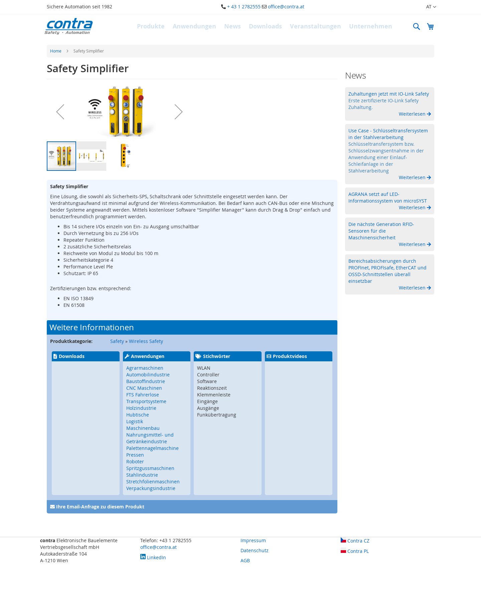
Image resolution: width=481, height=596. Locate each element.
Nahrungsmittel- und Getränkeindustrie (150, 438)
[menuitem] (151, 26)
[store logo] (68, 26)
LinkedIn (153, 557)
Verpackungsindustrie (150, 488)
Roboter (135, 461)
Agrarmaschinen (144, 368)
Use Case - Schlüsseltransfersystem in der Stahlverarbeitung (388, 133)
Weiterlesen (413, 114)
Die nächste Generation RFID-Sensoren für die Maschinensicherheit (381, 231)
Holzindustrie (141, 408)
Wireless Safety (146, 341)
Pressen (135, 455)
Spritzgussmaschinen (150, 468)
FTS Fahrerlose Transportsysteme (146, 397)
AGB (245, 560)
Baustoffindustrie (145, 381)
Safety (117, 341)
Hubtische (137, 414)
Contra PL (355, 551)
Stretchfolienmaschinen (153, 481)
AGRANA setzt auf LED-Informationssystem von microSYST (387, 197)
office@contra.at (286, 6)
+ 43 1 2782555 (244, 6)
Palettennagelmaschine (152, 448)
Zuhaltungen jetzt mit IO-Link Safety (388, 94)
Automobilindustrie (148, 374)
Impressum (253, 540)
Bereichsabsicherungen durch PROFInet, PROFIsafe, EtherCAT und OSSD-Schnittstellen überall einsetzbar (387, 271)
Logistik (134, 421)
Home (55, 50)
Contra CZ (355, 541)
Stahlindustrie (142, 475)
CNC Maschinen (144, 388)
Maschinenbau (143, 428)
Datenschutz (254, 550)
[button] (427, 7)
